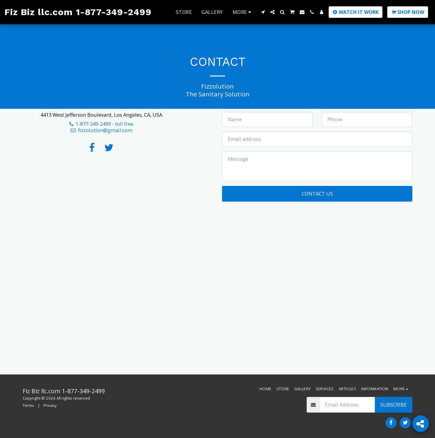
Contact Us (317, 193)
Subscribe (393, 404)
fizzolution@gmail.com (101, 130)
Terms (28, 405)
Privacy (50, 405)
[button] (262, 12)
